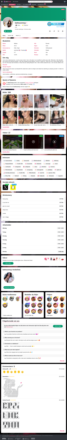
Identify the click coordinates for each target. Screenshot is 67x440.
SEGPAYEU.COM (25, 435)
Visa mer (5, 64)
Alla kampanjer (26, 4)
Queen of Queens (29, 82)
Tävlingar (33, 4)
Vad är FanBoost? (60, 26)
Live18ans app (41, 4)
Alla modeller (4, 4)
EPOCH (20, 435)
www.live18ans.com (12, 435)
